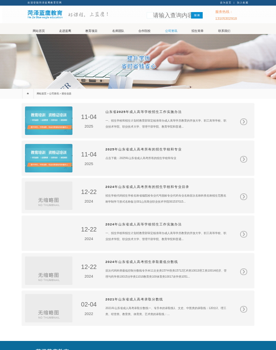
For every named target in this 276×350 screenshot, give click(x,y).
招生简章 (197, 31)
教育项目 (91, 31)
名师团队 (118, 31)
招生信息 (67, 93)
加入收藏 (243, 2)
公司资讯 (171, 31)
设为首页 (226, 2)
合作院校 (144, 31)
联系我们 (224, 31)
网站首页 (39, 31)
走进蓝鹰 (65, 31)
